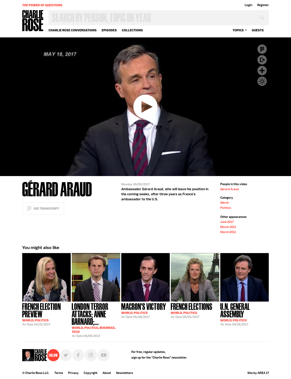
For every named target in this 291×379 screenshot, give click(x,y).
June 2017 (227, 222)
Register (263, 5)
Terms (58, 373)
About (106, 373)
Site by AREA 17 (258, 373)
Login (248, 5)
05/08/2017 (143, 310)
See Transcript (46, 208)
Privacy (73, 373)
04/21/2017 (46, 314)
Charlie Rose (33, 21)
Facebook (78, 355)
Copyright (90, 373)
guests (258, 30)
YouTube (103, 355)
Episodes (109, 30)
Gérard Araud (229, 189)
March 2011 (228, 227)
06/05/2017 (96, 320)
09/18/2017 (244, 314)
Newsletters (124, 373)
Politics (225, 208)
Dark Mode (262, 81)
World (224, 203)
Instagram (91, 355)
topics (238, 30)
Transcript (262, 49)
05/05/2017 (191, 310)
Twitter (66, 355)
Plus (262, 70)
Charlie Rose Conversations (72, 30)
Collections (132, 30)
